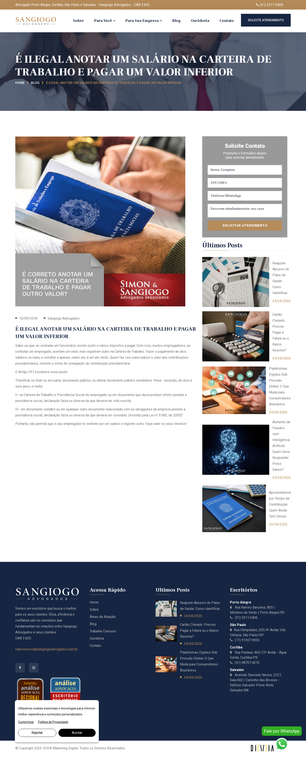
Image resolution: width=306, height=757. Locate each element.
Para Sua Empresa (142, 20)
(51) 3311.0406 (244, 618)
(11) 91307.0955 (244, 640)
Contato (227, 20)
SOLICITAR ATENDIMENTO (245, 225)
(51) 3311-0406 (269, 5)
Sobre (78, 20)
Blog (176, 20)
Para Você (103, 20)
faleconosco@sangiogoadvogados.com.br (46, 649)
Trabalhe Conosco (103, 631)
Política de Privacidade (53, 722)
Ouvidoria (200, 20)
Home (19, 83)
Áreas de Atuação (103, 617)
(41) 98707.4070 (244, 663)
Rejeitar (37, 733)
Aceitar (77, 733)
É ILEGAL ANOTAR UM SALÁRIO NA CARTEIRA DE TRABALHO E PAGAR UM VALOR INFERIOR (113, 83)
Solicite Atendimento (266, 20)
